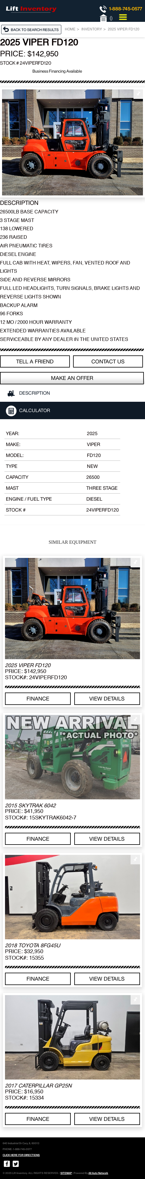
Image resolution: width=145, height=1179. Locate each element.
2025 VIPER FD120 (123, 29)
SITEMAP (66, 1173)
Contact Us (108, 361)
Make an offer (72, 378)
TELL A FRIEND (35, 361)
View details (107, 698)
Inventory (91, 29)
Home (70, 29)
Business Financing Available (57, 71)
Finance (38, 698)
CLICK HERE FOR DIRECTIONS (21, 1155)
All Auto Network (98, 1173)
